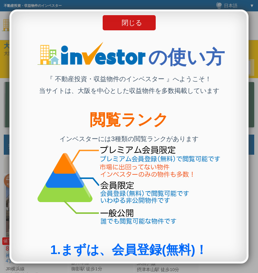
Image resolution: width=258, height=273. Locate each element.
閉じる (132, 23)
